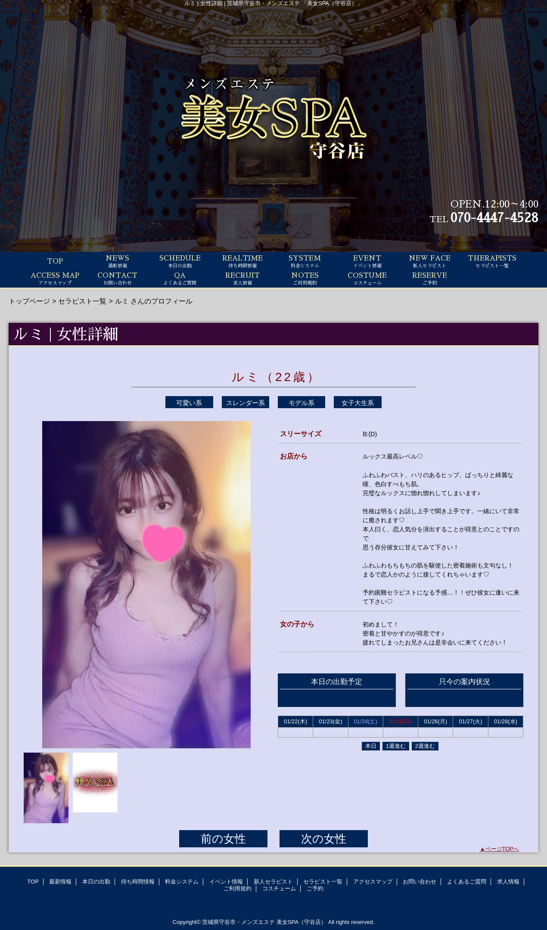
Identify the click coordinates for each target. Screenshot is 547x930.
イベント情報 (226, 881)
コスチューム (279, 888)
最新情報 (60, 881)
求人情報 (508, 881)
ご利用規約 (238, 888)
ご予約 (315, 888)
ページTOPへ (502, 849)
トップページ (29, 301)
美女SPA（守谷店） (301, 922)
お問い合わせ (419, 881)
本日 (370, 746)
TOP (55, 261)
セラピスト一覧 (82, 301)
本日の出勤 (96, 881)
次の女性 (323, 838)
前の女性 (223, 838)
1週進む (396, 746)
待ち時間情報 (138, 881)
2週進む (425, 746)
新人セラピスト (273, 881)
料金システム (182, 881)
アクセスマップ (372, 881)
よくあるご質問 (466, 881)
